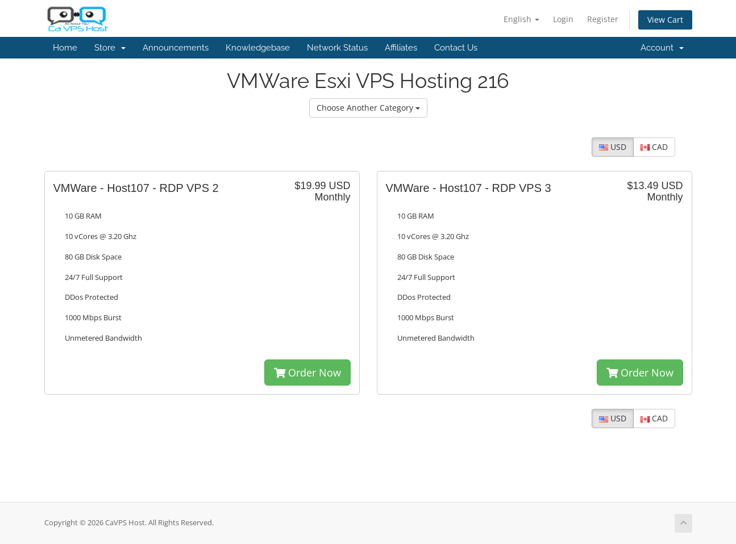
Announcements (176, 48)
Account (662, 48)
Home (65, 48)
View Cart (665, 19)
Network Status (337, 48)
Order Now (307, 372)
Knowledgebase (258, 48)
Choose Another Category (368, 107)
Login (563, 19)
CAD (654, 146)
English (521, 19)
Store (110, 48)
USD (612, 146)
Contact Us (455, 48)
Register (602, 19)
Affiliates (401, 48)
